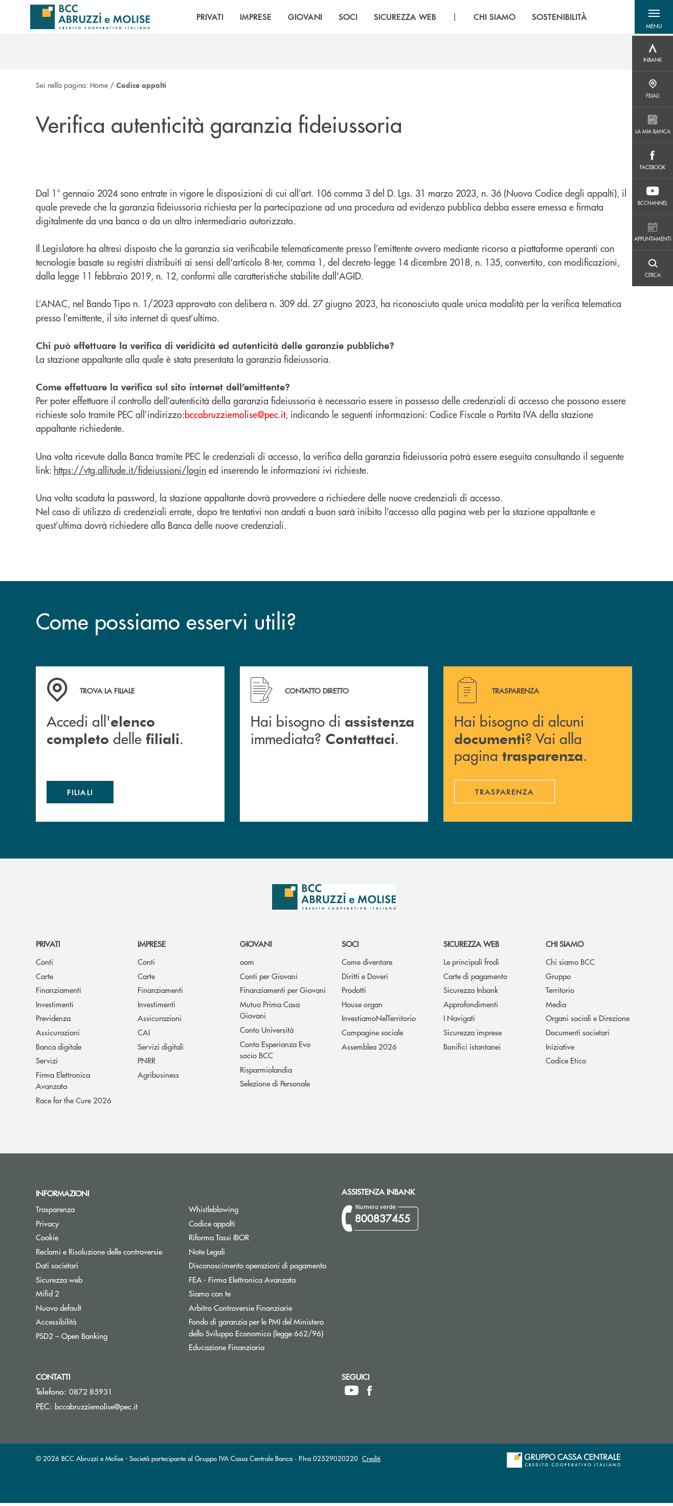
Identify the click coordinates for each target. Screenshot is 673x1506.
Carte (44, 979)
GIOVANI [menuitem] (302, 17)
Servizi (47, 1063)
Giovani (256, 946)
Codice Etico (566, 1063)
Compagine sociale (372, 1035)
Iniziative (560, 1049)
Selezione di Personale (275, 1086)
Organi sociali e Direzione (588, 1020)
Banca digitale (58, 1049)
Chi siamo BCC (570, 964)
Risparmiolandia (266, 1072)
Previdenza (53, 1020)
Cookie (47, 1240)
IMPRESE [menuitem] (252, 17)
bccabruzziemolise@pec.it (96, 1409)
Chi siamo (565, 946)
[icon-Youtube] (351, 1393)
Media (556, 1007)
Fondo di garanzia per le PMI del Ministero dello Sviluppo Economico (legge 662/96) (257, 1330)
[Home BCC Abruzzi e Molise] (90, 18)
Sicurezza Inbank (470, 992)
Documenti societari (578, 1035)
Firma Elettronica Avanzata (63, 1083)
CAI (144, 1035)
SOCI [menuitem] (344, 17)
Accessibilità (56, 1324)
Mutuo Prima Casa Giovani (270, 1013)
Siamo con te (210, 1296)
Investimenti (55, 1007)
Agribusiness (158, 1077)
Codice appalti (250, 1225)
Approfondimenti (470, 1007)
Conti (44, 964)
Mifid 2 (47, 1296)
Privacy (47, 1225)
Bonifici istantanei (472, 1049)
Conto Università (267, 1032)
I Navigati (459, 1020)
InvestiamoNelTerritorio (379, 1020)
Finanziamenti (58, 992)
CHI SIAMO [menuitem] (491, 17)
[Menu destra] (652, 54)
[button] (652, 18)
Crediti (371, 1461)
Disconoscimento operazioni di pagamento (257, 1268)
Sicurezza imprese (472, 1035)
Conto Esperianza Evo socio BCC (275, 1052)
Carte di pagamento (475, 979)
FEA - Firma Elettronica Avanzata (242, 1282)
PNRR (146, 1063)
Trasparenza (55, 1212)
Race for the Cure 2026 (73, 1102)
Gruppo (558, 979)
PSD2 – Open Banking (104, 1338)
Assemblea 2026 (369, 1049)
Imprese (152, 946)
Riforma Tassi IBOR (257, 1240)
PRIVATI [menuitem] (206, 17)
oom (247, 964)
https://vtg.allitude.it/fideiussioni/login (130, 470)
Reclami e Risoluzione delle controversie (99, 1253)
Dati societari (57, 1268)
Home (99, 85)
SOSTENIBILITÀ (556, 17)
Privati (48, 946)
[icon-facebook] (369, 1393)
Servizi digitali (161, 1049)
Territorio (560, 992)
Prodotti (354, 992)
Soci (350, 946)
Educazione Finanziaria (226, 1350)
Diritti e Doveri (365, 979)
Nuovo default (97, 1310)
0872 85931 (91, 1394)
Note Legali (245, 1253)
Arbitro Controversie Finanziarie (257, 1310)
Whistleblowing (213, 1212)
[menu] (388, 18)
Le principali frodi (471, 964)
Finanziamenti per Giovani (283, 992)
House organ (362, 1007)
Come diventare (367, 964)
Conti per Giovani (269, 979)
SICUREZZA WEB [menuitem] (402, 17)
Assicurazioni (58, 1035)
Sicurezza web (471, 946)
